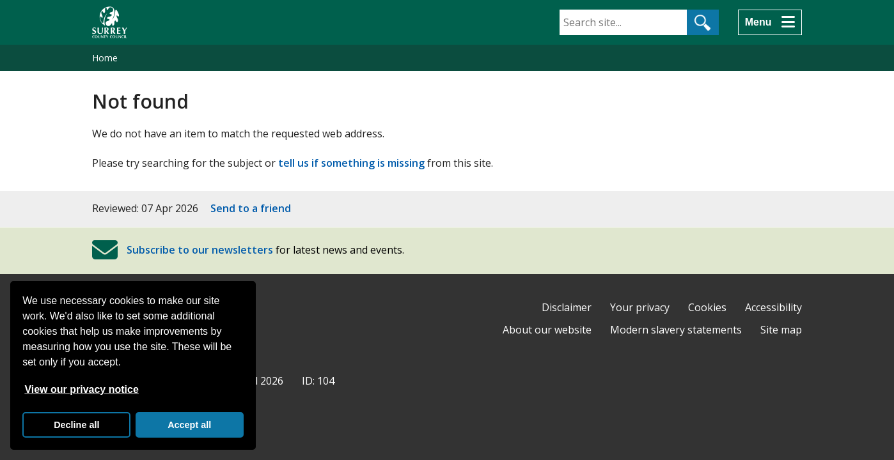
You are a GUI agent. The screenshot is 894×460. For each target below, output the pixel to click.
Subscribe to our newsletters (200, 250)
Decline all (76, 425)
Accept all (189, 425)
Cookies (707, 307)
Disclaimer (567, 307)
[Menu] (770, 22)
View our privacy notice (81, 389)
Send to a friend (250, 208)
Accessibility (773, 307)
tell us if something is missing (351, 163)
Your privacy (640, 307)
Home (105, 58)
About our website (547, 330)
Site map (781, 330)
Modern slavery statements (676, 330)
